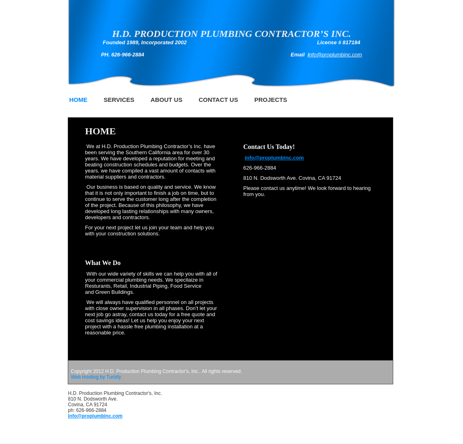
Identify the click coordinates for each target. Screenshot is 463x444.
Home (78, 99)
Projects (270, 99)
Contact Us (218, 99)
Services (119, 99)
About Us (166, 99)
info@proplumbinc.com (274, 158)
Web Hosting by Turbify (96, 377)
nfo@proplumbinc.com (335, 55)
